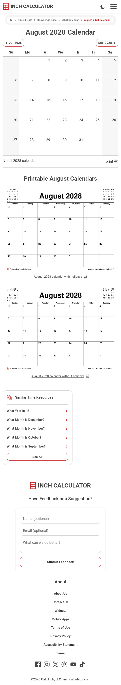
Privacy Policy (61, 636)
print (112, 161)
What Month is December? (37, 420)
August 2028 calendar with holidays (60, 276)
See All (37, 457)
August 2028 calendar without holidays (60, 376)
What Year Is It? (37, 411)
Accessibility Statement (60, 645)
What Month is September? (37, 446)
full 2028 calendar (19, 161)
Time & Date (25, 19)
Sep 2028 (107, 43)
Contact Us (60, 602)
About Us (60, 593)
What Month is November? (37, 428)
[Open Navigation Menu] (113, 6)
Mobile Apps (60, 619)
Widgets (60, 611)
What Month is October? (37, 437)
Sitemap (60, 653)
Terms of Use (60, 628)
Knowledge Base (47, 19)
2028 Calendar (70, 19)
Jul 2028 (13, 43)
